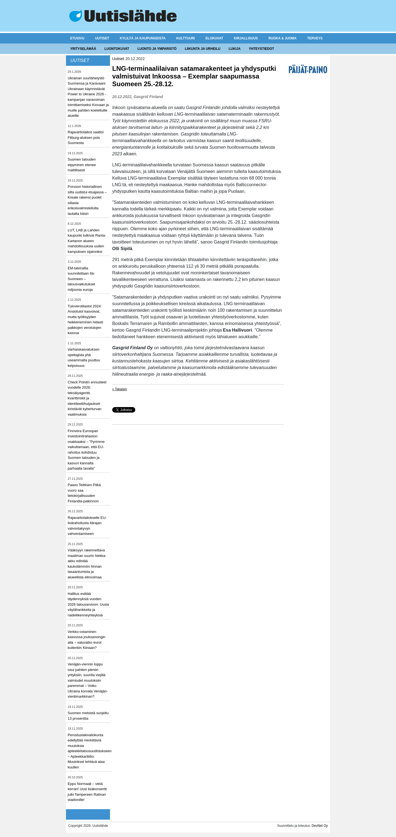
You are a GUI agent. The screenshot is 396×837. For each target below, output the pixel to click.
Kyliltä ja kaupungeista (143, 38)
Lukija (234, 49)
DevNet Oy (320, 826)
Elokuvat (214, 38)
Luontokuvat (117, 49)
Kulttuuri (185, 38)
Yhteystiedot (261, 49)
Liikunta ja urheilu (203, 49)
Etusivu (77, 38)
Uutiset (102, 38)
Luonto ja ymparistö (157, 49)
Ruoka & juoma (282, 38)
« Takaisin (119, 389)
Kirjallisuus (246, 38)
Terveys (315, 38)
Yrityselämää (83, 49)
